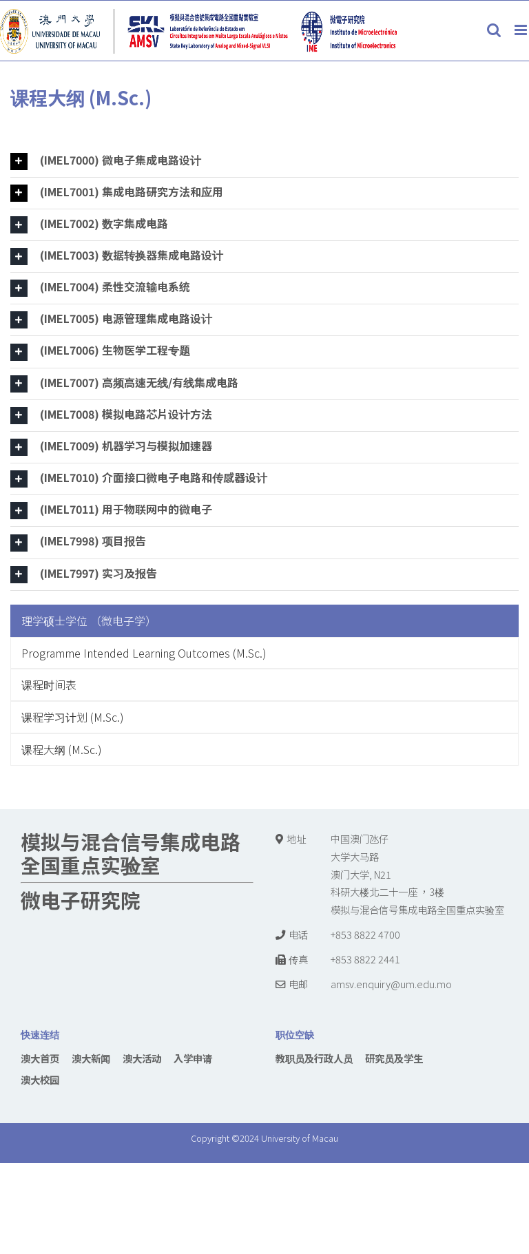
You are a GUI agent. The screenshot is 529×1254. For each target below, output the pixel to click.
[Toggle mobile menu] (522, 30)
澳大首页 (40, 1058)
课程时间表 (48, 684)
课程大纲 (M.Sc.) (61, 749)
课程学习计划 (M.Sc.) (72, 717)
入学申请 (193, 1058)
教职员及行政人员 (314, 1058)
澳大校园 (40, 1079)
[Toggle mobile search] (494, 30)
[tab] (264, 161)
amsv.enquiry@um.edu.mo (391, 983)
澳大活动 (142, 1058)
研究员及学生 (394, 1058)
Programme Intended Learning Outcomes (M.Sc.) (144, 653)
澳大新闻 (91, 1058)
